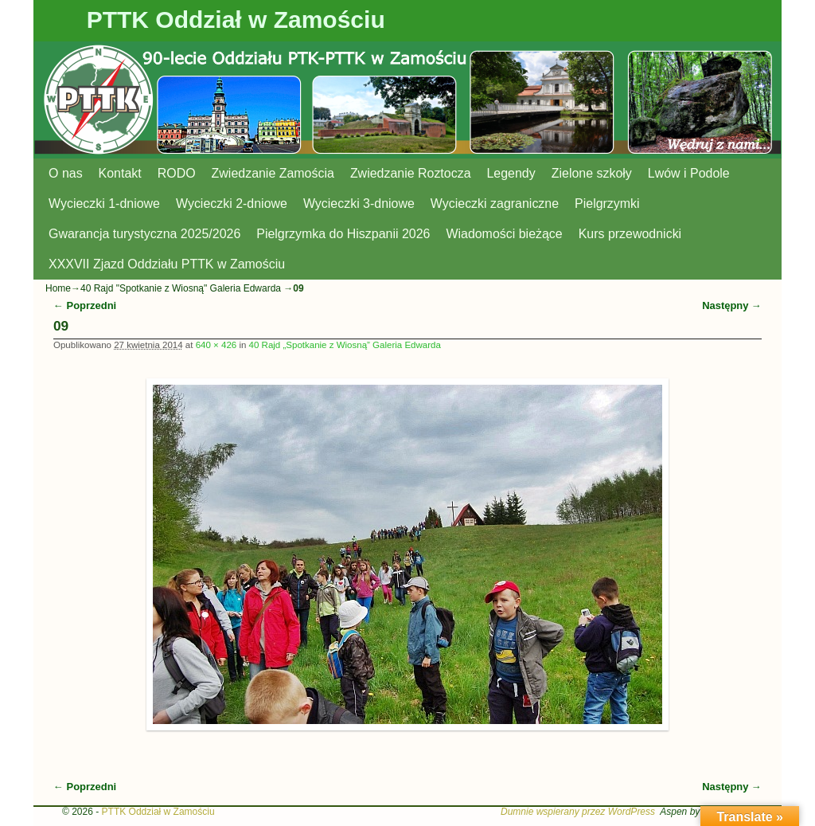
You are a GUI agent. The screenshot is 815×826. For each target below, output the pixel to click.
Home (58, 288)
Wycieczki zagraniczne (495, 203)
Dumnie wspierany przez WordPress (578, 811)
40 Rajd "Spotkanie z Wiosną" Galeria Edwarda (180, 288)
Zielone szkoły (592, 173)
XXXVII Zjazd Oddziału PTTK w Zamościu (167, 264)
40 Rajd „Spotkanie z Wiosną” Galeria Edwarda (345, 345)
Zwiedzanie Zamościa (273, 173)
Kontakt (120, 173)
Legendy (511, 173)
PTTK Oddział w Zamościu (236, 19)
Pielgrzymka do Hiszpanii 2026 (343, 234)
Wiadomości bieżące (504, 234)
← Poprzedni (84, 305)
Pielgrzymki (607, 203)
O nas (66, 173)
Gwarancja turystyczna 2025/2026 (144, 234)
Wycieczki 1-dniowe (104, 203)
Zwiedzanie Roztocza (410, 173)
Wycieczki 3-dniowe (359, 203)
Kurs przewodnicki (630, 234)
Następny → (732, 305)
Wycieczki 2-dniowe (231, 203)
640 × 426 (216, 345)
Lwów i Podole (689, 173)
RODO (177, 173)
